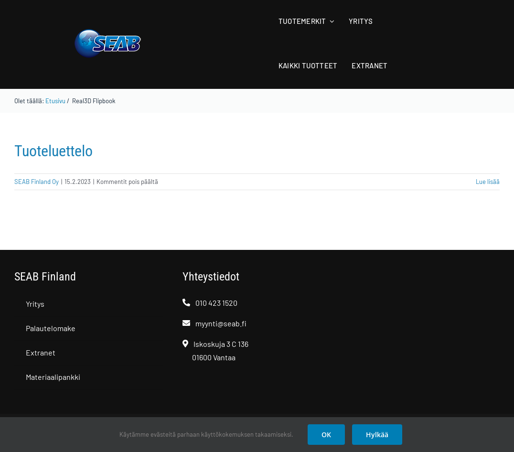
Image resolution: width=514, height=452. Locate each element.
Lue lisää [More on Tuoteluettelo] (488, 181)
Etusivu (55, 101)
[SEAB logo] (107, 32)
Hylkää (377, 434)
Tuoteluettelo (53, 151)
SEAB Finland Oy (36, 181)
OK (326, 434)
